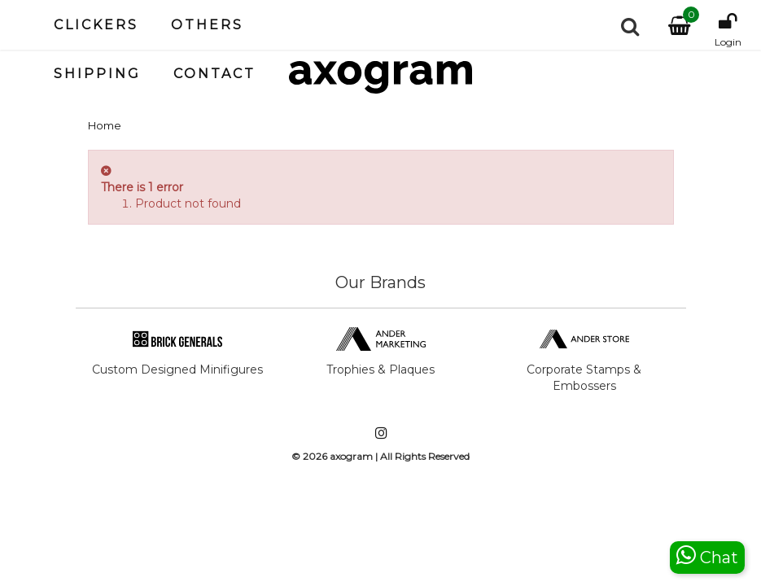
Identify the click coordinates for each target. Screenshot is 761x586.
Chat (707, 555)
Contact (214, 73)
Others (207, 25)
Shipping (97, 73)
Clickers (96, 25)
